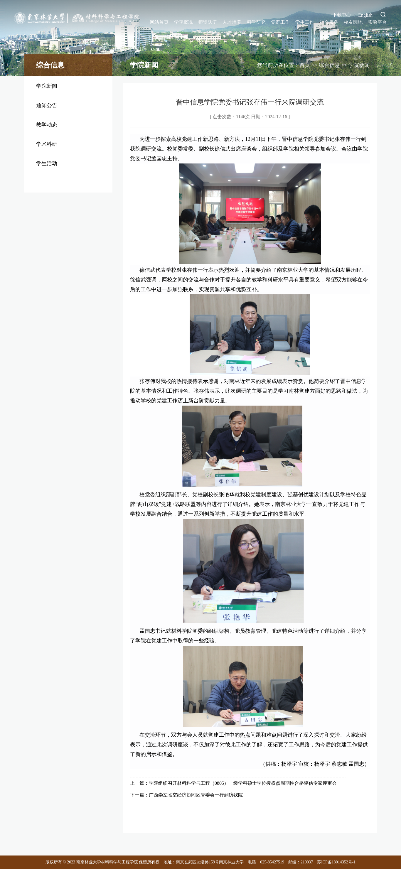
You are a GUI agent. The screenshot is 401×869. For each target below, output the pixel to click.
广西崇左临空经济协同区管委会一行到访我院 (196, 794)
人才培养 (232, 22)
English (365, 15)
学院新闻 (46, 86)
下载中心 (341, 14)
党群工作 (280, 22)
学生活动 (46, 163)
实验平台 (377, 22)
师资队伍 (207, 22)
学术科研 (46, 144)
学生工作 (304, 22)
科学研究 (256, 22)
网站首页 (159, 22)
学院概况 (183, 22)
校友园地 (353, 22)
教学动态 (46, 125)
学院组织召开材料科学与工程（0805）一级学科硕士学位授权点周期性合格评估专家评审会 (243, 783)
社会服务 (329, 22)
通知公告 (46, 105)
